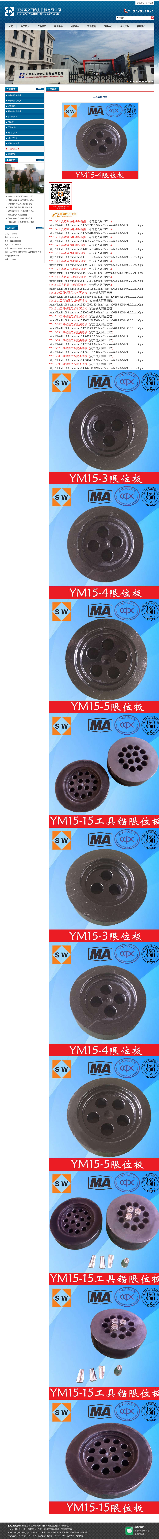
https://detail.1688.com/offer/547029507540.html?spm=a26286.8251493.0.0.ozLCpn (96, 249)
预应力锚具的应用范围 (17, 215)
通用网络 (79, 1536)
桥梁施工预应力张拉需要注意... (21, 211)
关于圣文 (25, 26)
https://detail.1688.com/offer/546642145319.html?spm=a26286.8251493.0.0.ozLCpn (96, 368)
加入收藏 (149, 3)
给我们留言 (139, 1527)
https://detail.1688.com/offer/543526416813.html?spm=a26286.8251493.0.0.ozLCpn (96, 233)
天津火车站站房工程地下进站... (21, 204)
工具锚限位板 (13, 149)
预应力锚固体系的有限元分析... (21, 200)
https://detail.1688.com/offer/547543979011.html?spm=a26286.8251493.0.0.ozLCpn (96, 296)
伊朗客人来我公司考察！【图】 (21, 196)
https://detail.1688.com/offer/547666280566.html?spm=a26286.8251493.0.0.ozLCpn (96, 320)
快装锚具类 (12, 117)
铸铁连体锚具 (13, 143)
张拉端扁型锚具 (14, 101)
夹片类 (11, 122)
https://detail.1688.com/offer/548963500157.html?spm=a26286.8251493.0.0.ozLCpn (96, 264)
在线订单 (124, 26)
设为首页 (140, 3)
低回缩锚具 (12, 133)
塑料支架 (12, 154)
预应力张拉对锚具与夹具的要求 (21, 222)
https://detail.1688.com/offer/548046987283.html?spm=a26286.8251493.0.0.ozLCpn (96, 336)
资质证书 (75, 26)
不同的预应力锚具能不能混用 (20, 207)
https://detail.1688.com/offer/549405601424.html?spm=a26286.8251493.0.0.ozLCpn (96, 304)
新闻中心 (58, 26)
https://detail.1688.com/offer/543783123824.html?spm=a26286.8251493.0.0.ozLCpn (96, 257)
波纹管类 (12, 127)
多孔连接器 (12, 138)
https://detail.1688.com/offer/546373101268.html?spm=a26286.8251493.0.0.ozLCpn (96, 352)
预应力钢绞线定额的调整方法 (20, 218)
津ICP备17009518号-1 (27, 1536)
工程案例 (91, 26)
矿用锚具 (12, 106)
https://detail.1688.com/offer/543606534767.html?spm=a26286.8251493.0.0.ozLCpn (96, 241)
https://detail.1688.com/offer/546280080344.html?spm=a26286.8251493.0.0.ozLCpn (96, 344)
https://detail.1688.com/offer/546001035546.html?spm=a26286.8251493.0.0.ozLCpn (96, 312)
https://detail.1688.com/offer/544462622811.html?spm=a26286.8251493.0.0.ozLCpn (96, 272)
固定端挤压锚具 (14, 111)
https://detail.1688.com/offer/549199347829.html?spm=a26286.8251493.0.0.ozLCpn (96, 280)
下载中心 (108, 26)
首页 (10, 26)
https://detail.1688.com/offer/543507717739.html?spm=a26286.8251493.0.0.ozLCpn (96, 225)
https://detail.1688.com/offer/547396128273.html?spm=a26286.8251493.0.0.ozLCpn (96, 288)
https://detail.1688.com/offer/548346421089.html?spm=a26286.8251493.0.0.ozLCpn (96, 360)
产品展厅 (41, 26)
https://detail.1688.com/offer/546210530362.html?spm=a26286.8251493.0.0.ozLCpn (96, 328)
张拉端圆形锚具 (14, 95)
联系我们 (141, 26)
